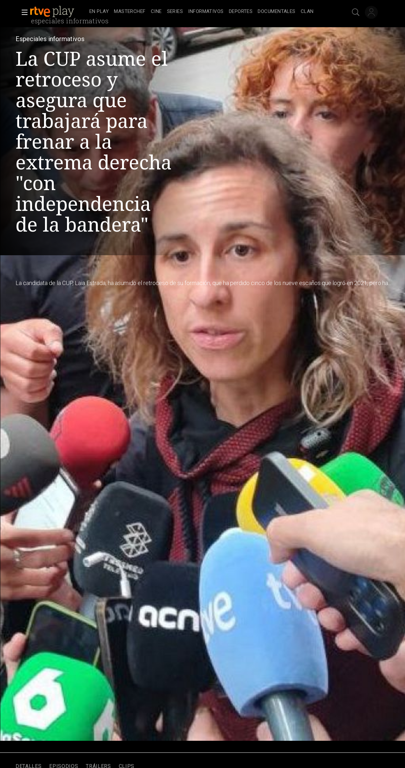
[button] (23, 12)
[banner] (58, 11)
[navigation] (209, 11)
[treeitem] (99, 12)
